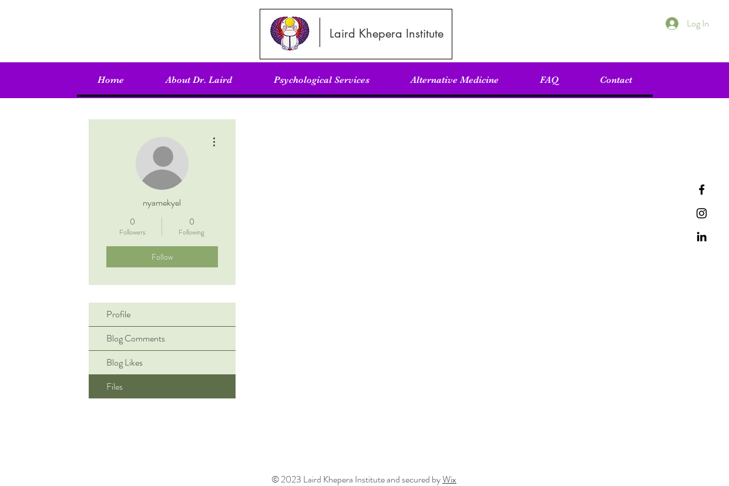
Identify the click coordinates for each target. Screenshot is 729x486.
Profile (118, 314)
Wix (449, 479)
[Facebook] (701, 189)
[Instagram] (701, 213)
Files (114, 386)
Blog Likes (124, 362)
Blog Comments (135, 338)
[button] (321, 80)
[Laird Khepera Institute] (387, 33)
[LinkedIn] (701, 236)
